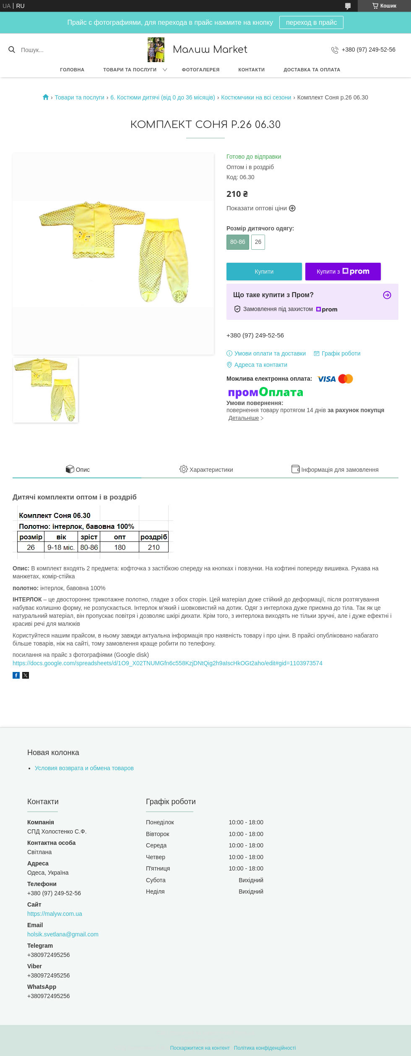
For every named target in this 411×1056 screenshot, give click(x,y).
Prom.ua (244, 1033)
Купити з (343, 271)
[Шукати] (11, 50)
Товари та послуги (129, 69)
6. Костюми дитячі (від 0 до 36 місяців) (162, 97)
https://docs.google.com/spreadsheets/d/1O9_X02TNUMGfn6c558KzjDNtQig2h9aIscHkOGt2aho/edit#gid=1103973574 (168, 663)
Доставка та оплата (312, 69)
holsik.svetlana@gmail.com (63, 934)
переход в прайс (311, 22)
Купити (264, 271)
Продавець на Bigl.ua (205, 1040)
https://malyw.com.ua (54, 913)
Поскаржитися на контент (200, 1048)
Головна (72, 69)
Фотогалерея (201, 69)
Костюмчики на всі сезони (256, 97)
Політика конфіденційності (265, 1048)
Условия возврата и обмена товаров (84, 768)
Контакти (252, 69)
